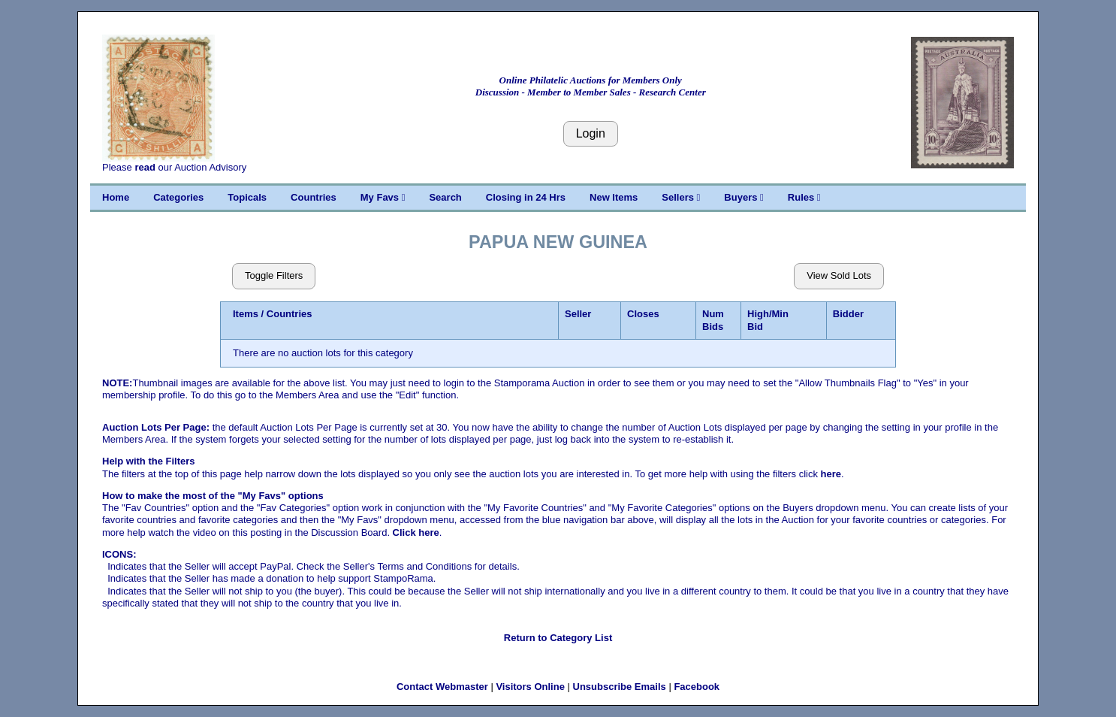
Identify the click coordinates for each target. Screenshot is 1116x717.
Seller (578, 313)
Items (245, 313)
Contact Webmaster (442, 686)
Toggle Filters (274, 275)
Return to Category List (558, 637)
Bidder (848, 313)
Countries (313, 197)
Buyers (743, 197)
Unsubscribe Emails (619, 686)
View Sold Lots (839, 275)
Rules (804, 197)
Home (115, 197)
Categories (178, 197)
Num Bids (713, 319)
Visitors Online (530, 686)
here (831, 474)
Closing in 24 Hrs (526, 197)
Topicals (247, 197)
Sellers (681, 197)
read (144, 167)
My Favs (383, 197)
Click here (416, 532)
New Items (614, 197)
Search (445, 197)
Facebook (696, 686)
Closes (643, 313)
